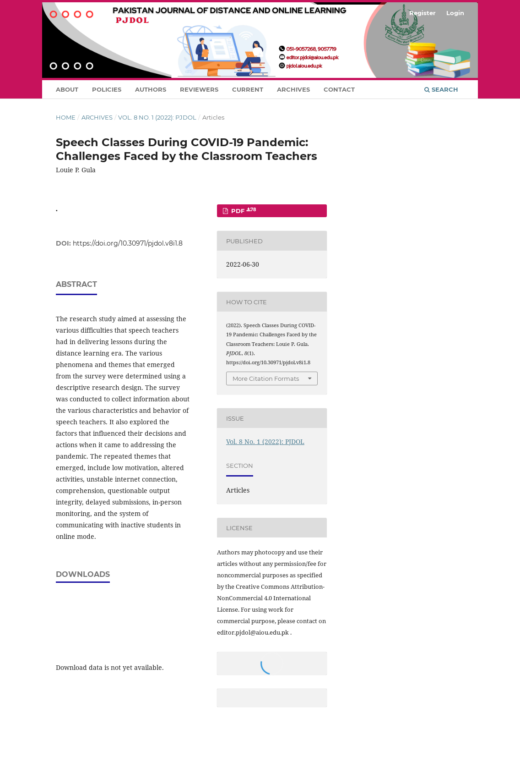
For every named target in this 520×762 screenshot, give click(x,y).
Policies (106, 89)
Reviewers (199, 89)
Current (247, 89)
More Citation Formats (266, 378)
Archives (293, 89)
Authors (150, 89)
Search (441, 89)
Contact (339, 89)
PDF (242, 211)
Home (66, 117)
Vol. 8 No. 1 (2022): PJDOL (157, 117)
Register (422, 12)
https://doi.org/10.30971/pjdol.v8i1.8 (128, 243)
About (67, 89)
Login (455, 12)
